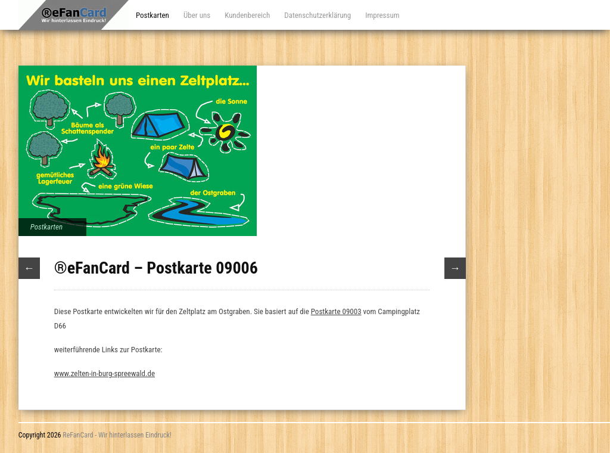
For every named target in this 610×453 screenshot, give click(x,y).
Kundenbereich (247, 15)
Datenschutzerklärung (317, 15)
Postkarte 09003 (336, 311)
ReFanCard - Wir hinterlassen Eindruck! (117, 435)
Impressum (382, 15)
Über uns (196, 15)
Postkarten (152, 15)
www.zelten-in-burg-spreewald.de (104, 373)
